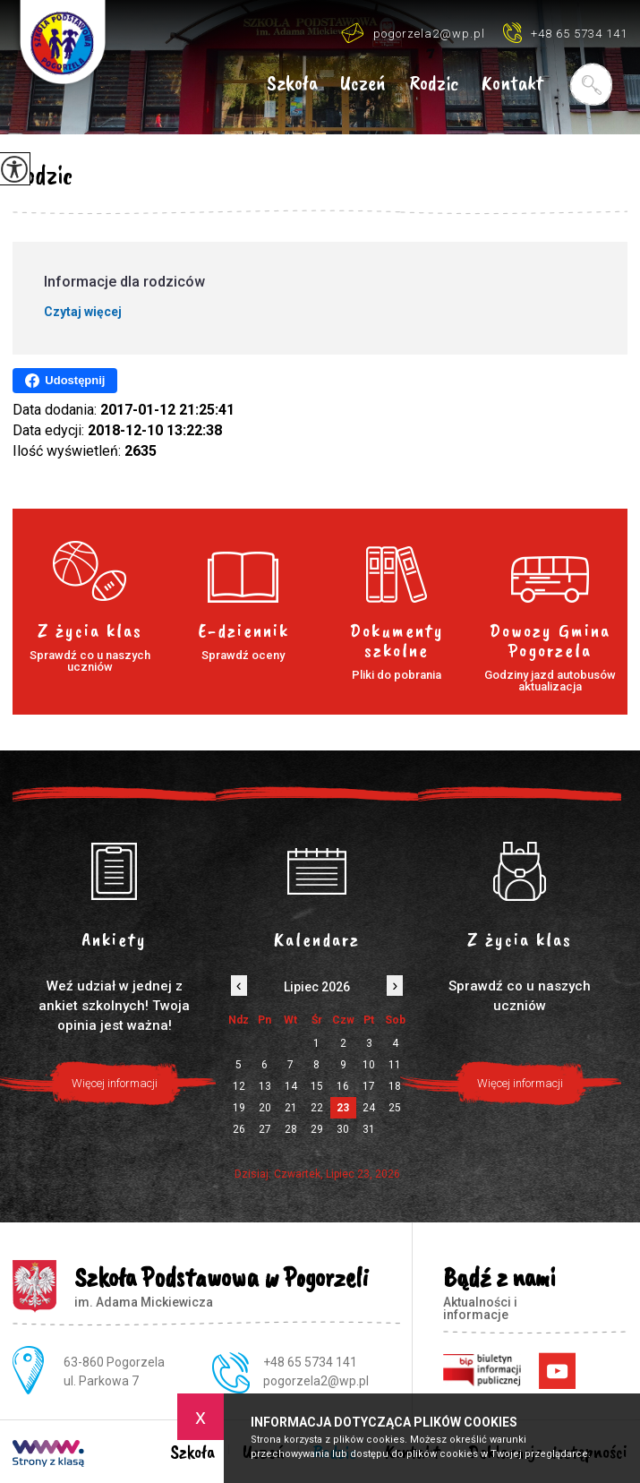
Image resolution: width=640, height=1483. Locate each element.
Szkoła (292, 84)
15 (317, 1086)
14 (291, 1086)
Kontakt (512, 84)
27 (265, 1129)
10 (369, 1065)
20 (265, 1108)
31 (369, 1129)
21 (291, 1108)
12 (239, 1086)
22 (317, 1108)
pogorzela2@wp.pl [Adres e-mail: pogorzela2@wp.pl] (316, 1381)
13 (265, 1086)
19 (239, 1108)
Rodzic (433, 84)
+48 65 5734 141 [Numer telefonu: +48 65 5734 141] (310, 1362)
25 (394, 1108)
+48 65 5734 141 (565, 32)
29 (317, 1129)
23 (343, 1108)
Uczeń (363, 84)
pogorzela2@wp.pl (413, 32)
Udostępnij (65, 380)
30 (343, 1129)
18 (394, 1086)
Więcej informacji (520, 1083)
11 (394, 1065)
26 (239, 1129)
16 (343, 1086)
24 (369, 1108)
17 (369, 1086)
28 (291, 1129)
